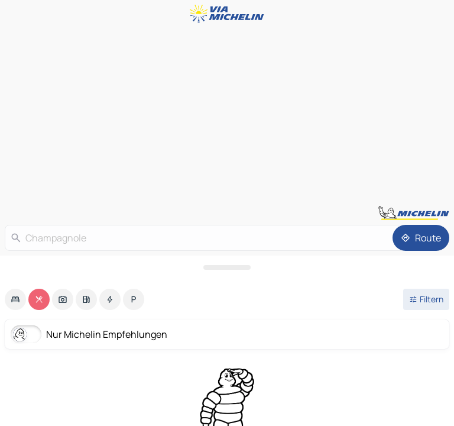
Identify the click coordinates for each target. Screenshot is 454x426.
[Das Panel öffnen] (227, 267)
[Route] (421, 238)
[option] (15, 299)
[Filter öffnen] (426, 299)
